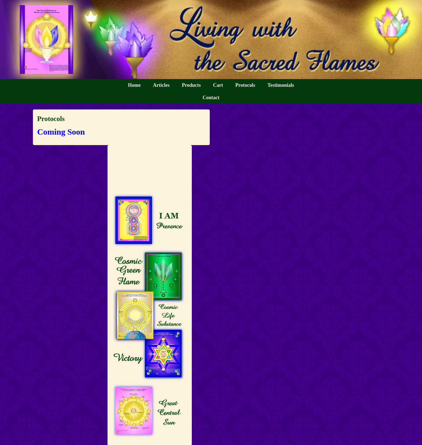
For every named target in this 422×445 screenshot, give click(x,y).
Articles (161, 85)
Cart (218, 85)
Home (134, 85)
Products (191, 85)
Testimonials (281, 85)
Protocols (245, 85)
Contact (211, 97)
